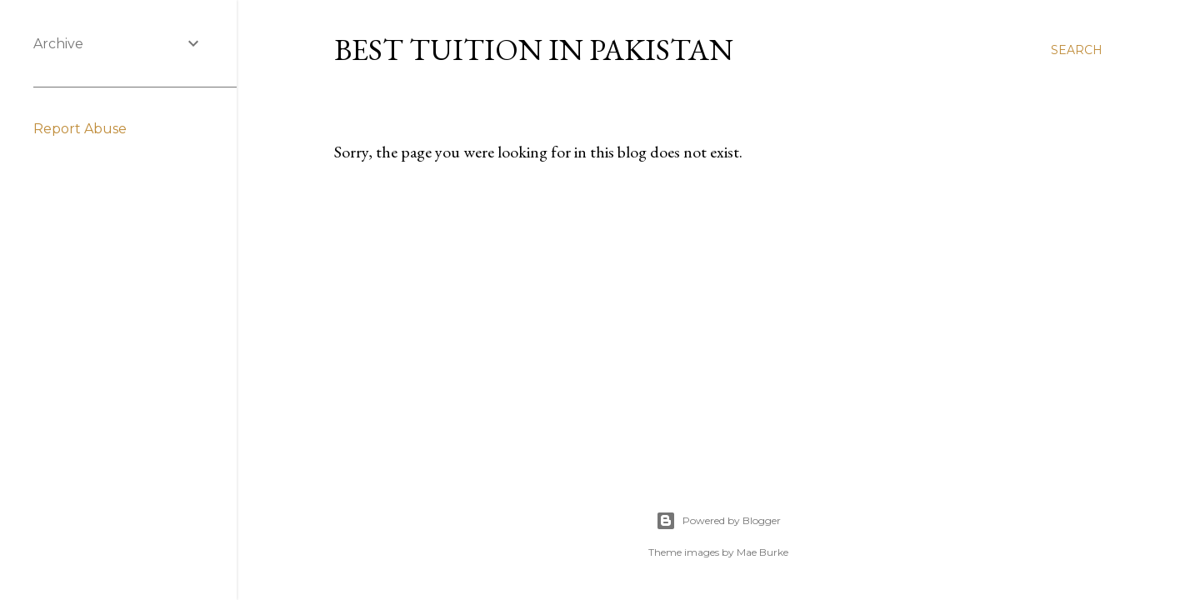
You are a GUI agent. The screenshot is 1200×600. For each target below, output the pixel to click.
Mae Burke (762, 552)
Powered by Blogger (718, 521)
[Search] (1076, 50)
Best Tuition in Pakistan (533, 49)
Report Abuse (80, 129)
